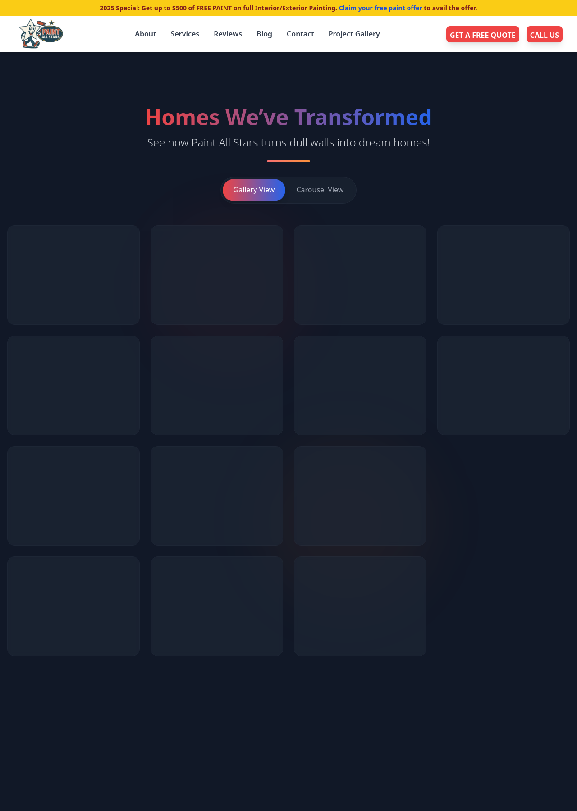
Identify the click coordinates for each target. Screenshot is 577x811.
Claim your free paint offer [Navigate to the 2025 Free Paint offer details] (380, 8)
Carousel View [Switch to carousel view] (319, 190)
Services (185, 34)
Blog (264, 34)
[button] (73, 275)
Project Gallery (354, 34)
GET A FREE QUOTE (483, 35)
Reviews (228, 34)
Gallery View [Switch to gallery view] (254, 190)
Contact (300, 34)
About (145, 34)
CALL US (544, 35)
